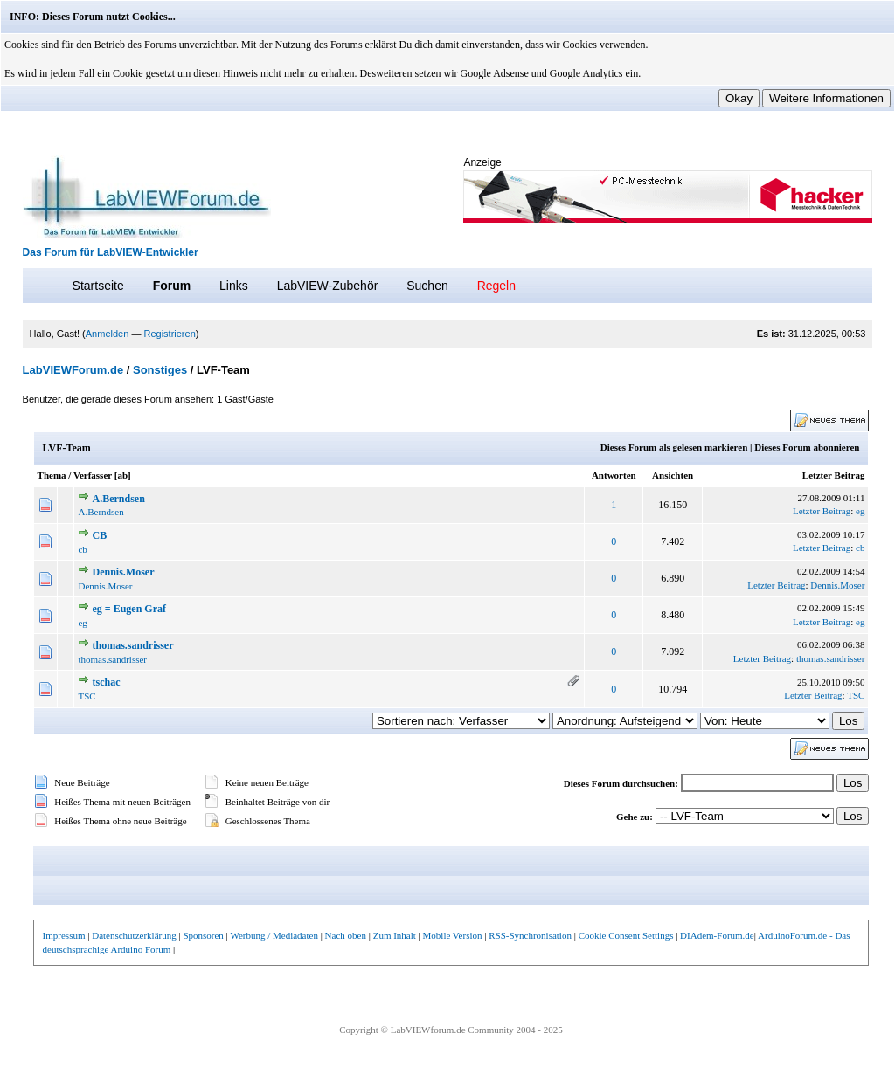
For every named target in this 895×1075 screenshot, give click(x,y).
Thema (52, 475)
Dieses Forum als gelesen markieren (673, 447)
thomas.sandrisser (132, 645)
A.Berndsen (118, 499)
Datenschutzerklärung (134, 935)
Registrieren (169, 333)
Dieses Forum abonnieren (806, 447)
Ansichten (672, 475)
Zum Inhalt (394, 935)
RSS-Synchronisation (530, 935)
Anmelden (107, 333)
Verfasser (92, 475)
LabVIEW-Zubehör (327, 286)
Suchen (427, 286)
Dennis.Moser (123, 572)
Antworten (614, 475)
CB (99, 535)
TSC (86, 696)
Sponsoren (203, 935)
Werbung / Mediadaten (274, 935)
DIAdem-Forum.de (717, 935)
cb (82, 549)
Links (233, 286)
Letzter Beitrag (833, 475)
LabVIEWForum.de (73, 369)
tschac (106, 682)
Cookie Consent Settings (626, 935)
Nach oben (345, 935)
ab (122, 475)
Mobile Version (452, 935)
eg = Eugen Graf (129, 609)
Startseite (98, 286)
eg (860, 511)
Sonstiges (160, 369)
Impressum (64, 935)
